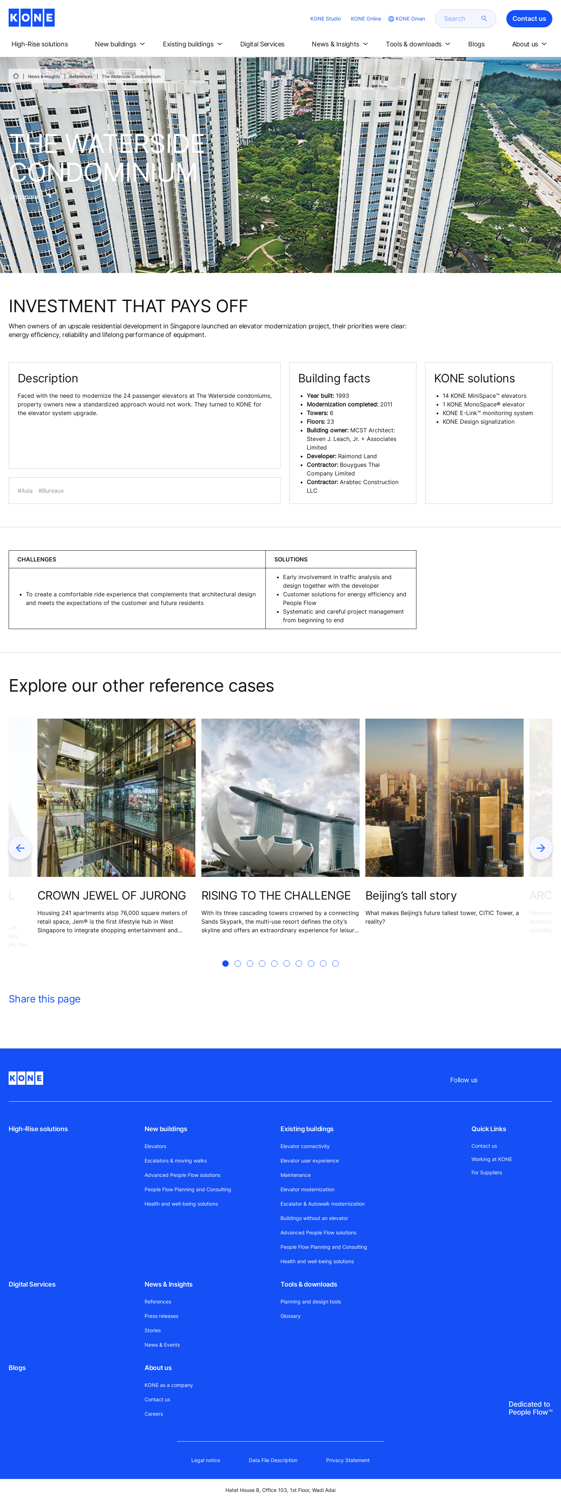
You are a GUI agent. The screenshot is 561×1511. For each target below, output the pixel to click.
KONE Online (366, 18)
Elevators (155, 1146)
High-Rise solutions (38, 1129)
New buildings (166, 1129)
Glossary (290, 1316)
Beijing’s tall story (411, 895)
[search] (461, 18)
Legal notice (205, 1460)
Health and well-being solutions (181, 1204)
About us (158, 1367)
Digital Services (32, 1284)
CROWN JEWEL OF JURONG (111, 895)
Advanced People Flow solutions (182, 1175)
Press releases (161, 1316)
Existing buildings (307, 1129)
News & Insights (44, 76)
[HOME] (16, 76)
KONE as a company (169, 1385)
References (80, 76)
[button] (46, 44)
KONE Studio (325, 18)
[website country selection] (406, 19)
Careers (154, 1414)
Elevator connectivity (305, 1146)
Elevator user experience (309, 1160)
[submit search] (484, 18)
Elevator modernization (307, 1189)
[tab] (225, 972)
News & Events (162, 1345)
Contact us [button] (529, 18)
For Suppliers (486, 1172)
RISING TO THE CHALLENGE (276, 895)
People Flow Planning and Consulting (188, 1189)
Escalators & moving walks (176, 1160)
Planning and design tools (310, 1301)
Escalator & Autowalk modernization (322, 1204)
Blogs (17, 1367)
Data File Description (273, 1460)
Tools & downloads (308, 1284)
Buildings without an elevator (314, 1218)
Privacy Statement (348, 1460)
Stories (153, 1330)
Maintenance (295, 1175)
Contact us (157, 1399)
